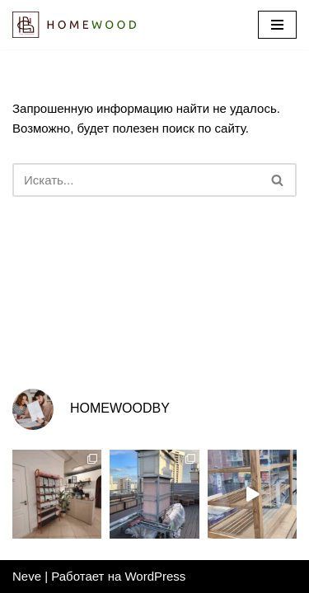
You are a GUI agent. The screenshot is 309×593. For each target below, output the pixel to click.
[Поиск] (136, 180)
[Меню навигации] (277, 25)
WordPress (154, 576)
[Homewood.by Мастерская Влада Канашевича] (74, 25)
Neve (26, 576)
